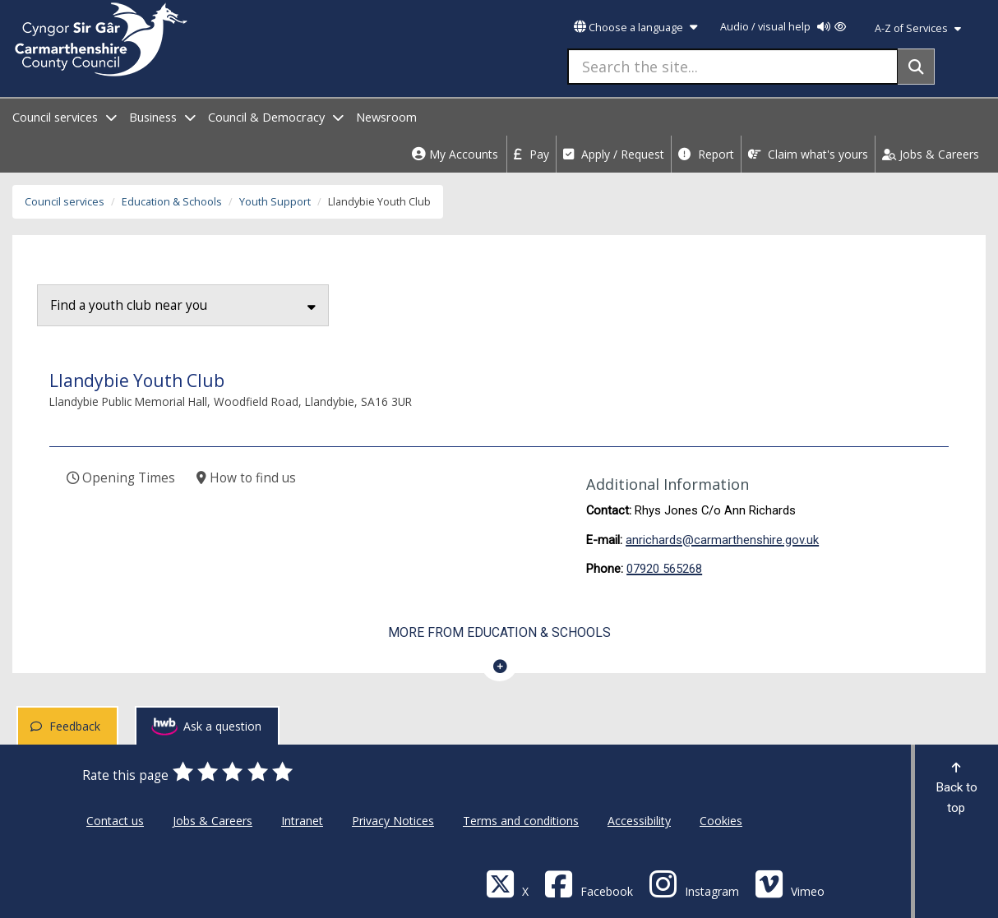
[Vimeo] (790, 883)
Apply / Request (613, 154)
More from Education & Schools (499, 632)
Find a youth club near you (183, 305)
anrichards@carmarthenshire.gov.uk (722, 540)
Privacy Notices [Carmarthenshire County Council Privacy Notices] (393, 820)
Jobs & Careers (930, 154)
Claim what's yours (808, 154)
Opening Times (121, 478)
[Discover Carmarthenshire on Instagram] (694, 883)
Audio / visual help (783, 27)
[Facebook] (588, 883)
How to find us (246, 478)
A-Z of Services (918, 28)
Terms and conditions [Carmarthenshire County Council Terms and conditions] (521, 820)
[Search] (916, 66)
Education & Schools (172, 202)
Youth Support (275, 202)
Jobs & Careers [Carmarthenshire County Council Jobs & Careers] (212, 820)
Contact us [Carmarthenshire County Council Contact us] (115, 820)
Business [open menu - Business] (162, 117)
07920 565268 (664, 568)
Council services (64, 202)
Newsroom (386, 117)
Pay (531, 154)
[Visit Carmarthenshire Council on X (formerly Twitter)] (507, 883)
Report (706, 154)
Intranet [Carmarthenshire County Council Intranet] (302, 820)
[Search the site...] (733, 66)
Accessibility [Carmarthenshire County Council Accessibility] (639, 820)
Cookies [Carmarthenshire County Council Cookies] (721, 820)
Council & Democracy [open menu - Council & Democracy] (276, 117)
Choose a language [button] (635, 28)
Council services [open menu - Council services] (64, 117)
